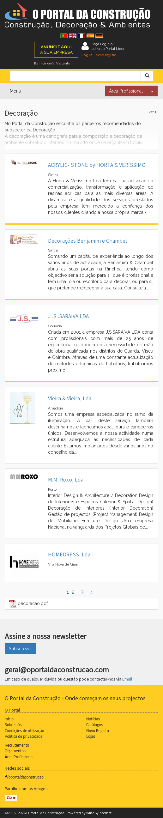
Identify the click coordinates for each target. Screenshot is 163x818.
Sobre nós (13, 724)
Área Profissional (126, 91)
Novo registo (105, 55)
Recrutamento (17, 745)
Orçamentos (15, 751)
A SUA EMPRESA (56, 49)
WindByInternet (99, 812)
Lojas (90, 736)
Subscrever (20, 648)
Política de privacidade (23, 736)
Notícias (93, 719)
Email (127, 679)
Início (9, 719)
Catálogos (94, 724)
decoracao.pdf (28, 604)
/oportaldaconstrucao (24, 777)
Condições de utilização (24, 730)
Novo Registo (97, 730)
